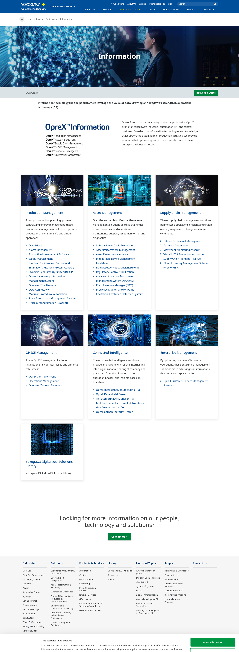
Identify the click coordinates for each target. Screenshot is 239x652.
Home (30, 19)
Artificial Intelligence (146, 599)
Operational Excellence (62, 591)
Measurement (86, 579)
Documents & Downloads (120, 570)
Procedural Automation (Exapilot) (48, 303)
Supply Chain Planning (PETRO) (182, 258)
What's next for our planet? (145, 572)
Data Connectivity (39, 289)
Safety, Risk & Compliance (57, 579)
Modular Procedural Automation (48, 294)
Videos (111, 579)
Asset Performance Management (115, 250)
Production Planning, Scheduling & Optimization (61, 615)
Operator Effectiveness (42, 285)
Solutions (108, 9)
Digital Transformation (147, 594)
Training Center (172, 575)
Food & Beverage (31, 609)
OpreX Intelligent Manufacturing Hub (118, 390)
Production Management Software (49, 254)
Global (171, 4)
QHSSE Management (41, 352)
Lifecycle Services (87, 594)
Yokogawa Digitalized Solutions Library (49, 463)
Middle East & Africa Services (174, 585)
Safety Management (41, 258)
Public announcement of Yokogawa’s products (91, 605)
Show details (165, 645)
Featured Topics (171, 9)
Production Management (44, 213)
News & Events (117, 4)
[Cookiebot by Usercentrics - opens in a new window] (20, 645)
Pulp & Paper (29, 613)
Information (85, 570)
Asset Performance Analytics (113, 254)
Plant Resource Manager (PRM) (114, 285)
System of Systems (145, 586)
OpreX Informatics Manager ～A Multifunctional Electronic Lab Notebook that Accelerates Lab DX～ (120, 403)
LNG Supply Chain (31, 579)
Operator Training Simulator (45, 385)
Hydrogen (27, 596)
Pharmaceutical (30, 605)
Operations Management (44, 381)
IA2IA (139, 590)
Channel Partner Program (172, 600)
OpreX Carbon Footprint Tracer (114, 412)
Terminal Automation (176, 245)
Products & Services (130, 9)
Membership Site (157, 4)
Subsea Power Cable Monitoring (115, 245)
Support (191, 9)
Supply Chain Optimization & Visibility (62, 607)
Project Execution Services (87, 589)
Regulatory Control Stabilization (115, 272)
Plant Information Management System (52, 298)
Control (82, 575)
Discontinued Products (90, 610)
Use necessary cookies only (212, 635)
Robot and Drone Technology (144, 605)
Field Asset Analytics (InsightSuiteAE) (117, 267)
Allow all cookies (212, 624)
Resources (113, 575)
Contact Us (208, 9)
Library (151, 9)
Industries (90, 9)
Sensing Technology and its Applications (148, 611)
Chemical (27, 583)
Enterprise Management (178, 352)
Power (26, 587)
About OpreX (142, 582)
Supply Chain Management (180, 213)
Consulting (84, 583)
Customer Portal (172, 590)
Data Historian (37, 245)
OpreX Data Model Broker (111, 394)
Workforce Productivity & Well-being (63, 572)
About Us (131, 4)
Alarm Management (40, 250)
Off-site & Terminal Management (182, 241)
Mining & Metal (30, 600)
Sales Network (171, 579)
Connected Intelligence (110, 352)
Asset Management (107, 213)
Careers (142, 4)
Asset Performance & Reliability (61, 586)
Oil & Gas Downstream (33, 575)
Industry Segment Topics (148, 577)
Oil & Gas (27, 570)
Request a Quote (206, 92)
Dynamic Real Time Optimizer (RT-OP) (51, 272)
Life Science (85, 599)
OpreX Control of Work (42, 376)
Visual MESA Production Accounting (184, 254)
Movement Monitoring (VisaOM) (182, 250)
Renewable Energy (32, 592)
